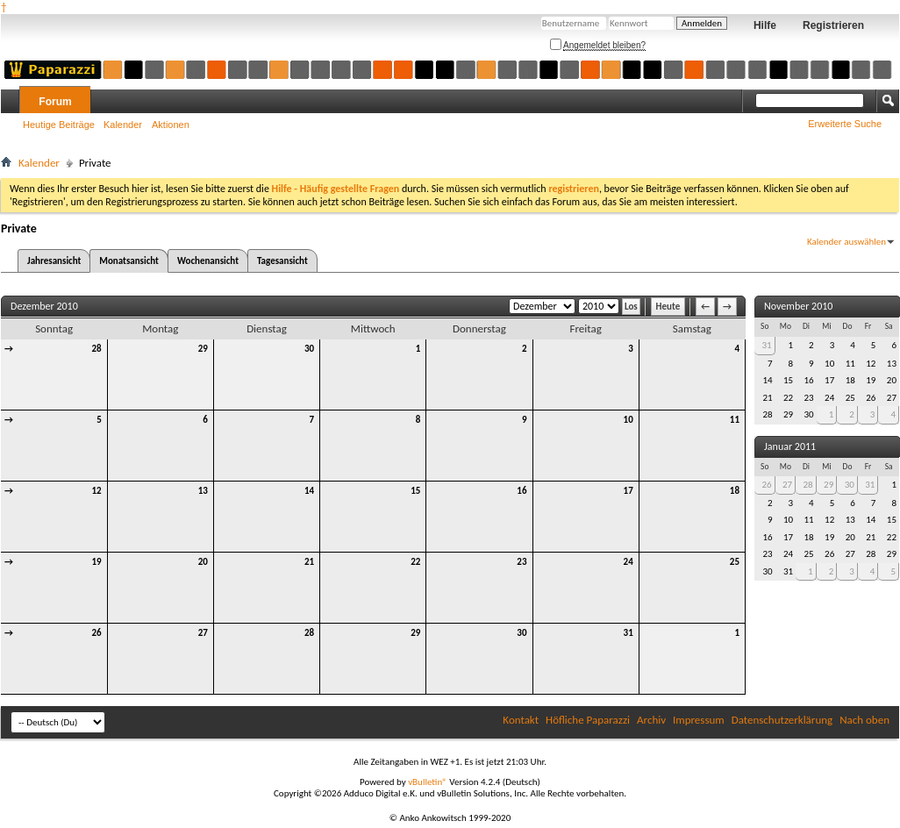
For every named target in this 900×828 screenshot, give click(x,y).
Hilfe (765, 25)
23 (521, 561)
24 (628, 561)
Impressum (699, 719)
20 (203, 561)
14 (309, 490)
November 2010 (798, 306)
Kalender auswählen (846, 241)
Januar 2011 (790, 446)
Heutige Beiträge (59, 124)
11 (734, 419)
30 (309, 348)
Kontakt (521, 719)
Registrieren (833, 25)
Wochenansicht (208, 261)
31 (628, 633)
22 (415, 561)
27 (203, 633)
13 (203, 490)
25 (734, 561)
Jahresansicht (54, 261)
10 (628, 419)
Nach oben (864, 719)
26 (97, 633)
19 (97, 561)
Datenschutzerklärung (782, 719)
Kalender (123, 124)
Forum (55, 102)
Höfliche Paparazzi (588, 719)
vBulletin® (427, 782)
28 (97, 348)
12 (97, 490)
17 (628, 490)
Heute (668, 306)
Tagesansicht (282, 261)
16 (521, 490)
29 (203, 348)
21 (309, 561)
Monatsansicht (129, 261)
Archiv (651, 719)
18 (734, 490)
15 (415, 490)
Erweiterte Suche (845, 123)
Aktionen (170, 124)
